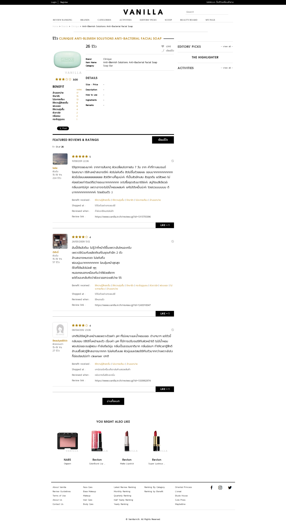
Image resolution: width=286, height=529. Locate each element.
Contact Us (58, 504)
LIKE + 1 (164, 225)
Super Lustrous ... (156, 463)
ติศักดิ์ (55, 252)
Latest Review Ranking (125, 487)
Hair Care (87, 500)
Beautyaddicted (61, 340)
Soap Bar (108, 65)
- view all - (227, 46)
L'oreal (178, 491)
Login (54, 2)
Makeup (86, 495)
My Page (210, 20)
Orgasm (67, 463)
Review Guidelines (62, 491)
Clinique (75, 26)
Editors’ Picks (148, 20)
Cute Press (180, 500)
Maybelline (180, 504)
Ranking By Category (154, 487)
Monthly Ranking (122, 491)
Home (55, 26)
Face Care (87, 487)
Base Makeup (89, 491)
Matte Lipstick (127, 463)
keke (55, 168)
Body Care (88, 504)
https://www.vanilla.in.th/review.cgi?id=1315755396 (123, 216)
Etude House (181, 495)
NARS (67, 460)
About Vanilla (59, 487)
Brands (84, 20)
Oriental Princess (183, 487)
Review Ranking (62, 20)
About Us (57, 500)
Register (64, 2)
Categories (104, 20)
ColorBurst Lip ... (97, 463)
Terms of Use (59, 495)
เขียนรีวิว (170, 50)
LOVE (168, 46)
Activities (125, 20)
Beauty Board (188, 20)
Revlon (97, 460)
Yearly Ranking (121, 504)
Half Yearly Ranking (123, 500)
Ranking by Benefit (153, 491)
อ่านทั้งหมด (113, 401)
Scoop (168, 20)
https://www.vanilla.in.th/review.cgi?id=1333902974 (123, 380)
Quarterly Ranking (122, 495)
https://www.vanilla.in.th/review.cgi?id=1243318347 (123, 305)
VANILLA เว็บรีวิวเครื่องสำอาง (220, 2)
